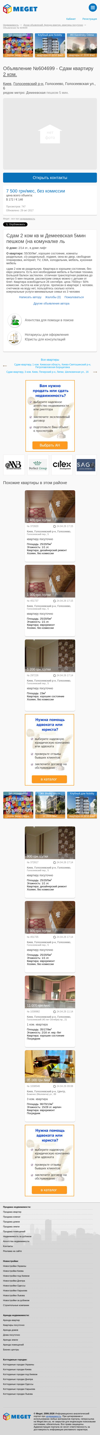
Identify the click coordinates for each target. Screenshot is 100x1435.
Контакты (8, 1246)
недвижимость (27, 218)
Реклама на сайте (12, 1251)
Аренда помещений (13, 1344)
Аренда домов (10, 1330)
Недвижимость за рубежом (17, 1236)
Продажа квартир (12, 1212)
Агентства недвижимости (16, 1241)
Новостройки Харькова (15, 1290)
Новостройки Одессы (14, 1285)
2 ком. (10, 74)
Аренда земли (10, 1340)
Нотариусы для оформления (47, 334)
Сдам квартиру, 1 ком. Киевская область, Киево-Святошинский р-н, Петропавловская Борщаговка (52, 366)
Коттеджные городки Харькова (19, 1389)
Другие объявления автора (51, 303)
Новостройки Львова (14, 1295)
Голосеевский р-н (28, 84)
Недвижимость (11, 25)
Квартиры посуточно (13, 1325)
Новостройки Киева (13, 1271)
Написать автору (30, 297)
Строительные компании (16, 1305)
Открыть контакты (50, 177)
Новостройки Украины (14, 1266)
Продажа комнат (12, 1217)
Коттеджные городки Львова (18, 1394)
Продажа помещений (14, 1231)
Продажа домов (11, 1221)
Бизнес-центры (11, 1349)
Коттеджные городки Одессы (18, 1384)
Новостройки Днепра (14, 1280)
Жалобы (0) (53, 297)
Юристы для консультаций (45, 339)
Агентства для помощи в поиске (49, 320)
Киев (7, 84)
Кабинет (71, 19)
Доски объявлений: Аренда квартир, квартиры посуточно (53, 25)
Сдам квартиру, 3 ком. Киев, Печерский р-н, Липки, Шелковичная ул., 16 (47, 372)
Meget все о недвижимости (17, 1416)
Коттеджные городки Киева (17, 1369)
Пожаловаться (74, 297)
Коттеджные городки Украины (18, 1364)
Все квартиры (50, 359)
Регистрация (90, 19)
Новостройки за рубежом (16, 1300)
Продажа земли (11, 1226)
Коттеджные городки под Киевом (20, 1374)
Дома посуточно (11, 1335)
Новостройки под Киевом (16, 1276)
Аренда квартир (11, 1320)
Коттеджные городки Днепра (18, 1379)
